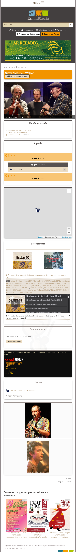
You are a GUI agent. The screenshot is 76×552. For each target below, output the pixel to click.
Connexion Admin (50, 34)
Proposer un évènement (28, 34)
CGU (34, 545)
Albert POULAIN (17, 281)
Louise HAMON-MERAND (53, 288)
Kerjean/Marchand (61, 285)
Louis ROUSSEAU (37, 288)
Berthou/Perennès (22, 283)
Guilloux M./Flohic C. (20, 285)
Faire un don (61, 30)
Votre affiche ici (9, 496)
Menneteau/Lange (29, 290)
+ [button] (69, 229)
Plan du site (16, 545)
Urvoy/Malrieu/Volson (24, 292)
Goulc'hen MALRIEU (15, 130)
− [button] (69, 233)
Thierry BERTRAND (57, 290)
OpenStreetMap (67, 237)
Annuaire (22, 67)
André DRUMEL (30, 281)
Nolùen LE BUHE (43, 290)
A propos (8, 545)
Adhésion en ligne (44, 30)
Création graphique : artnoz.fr (15, 548)
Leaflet (40, 237)
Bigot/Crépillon (36, 283)
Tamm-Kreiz (9, 67)
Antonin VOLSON (14, 135)
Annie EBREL (56, 281)
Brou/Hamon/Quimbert (51, 283)
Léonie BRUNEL (12, 288)
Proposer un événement (56, 545)
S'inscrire (14, 30)
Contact (23, 545)
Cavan (21, 169)
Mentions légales (42, 545)
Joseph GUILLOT (46, 285)
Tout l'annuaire (14, 396)
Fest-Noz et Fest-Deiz (18, 390)
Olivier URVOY (13, 133)
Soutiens (29, 545)
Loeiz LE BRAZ (24, 288)
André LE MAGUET (43, 281)
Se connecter (27, 30)
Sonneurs (32, 390)
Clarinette (27, 130)
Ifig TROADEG (34, 285)
